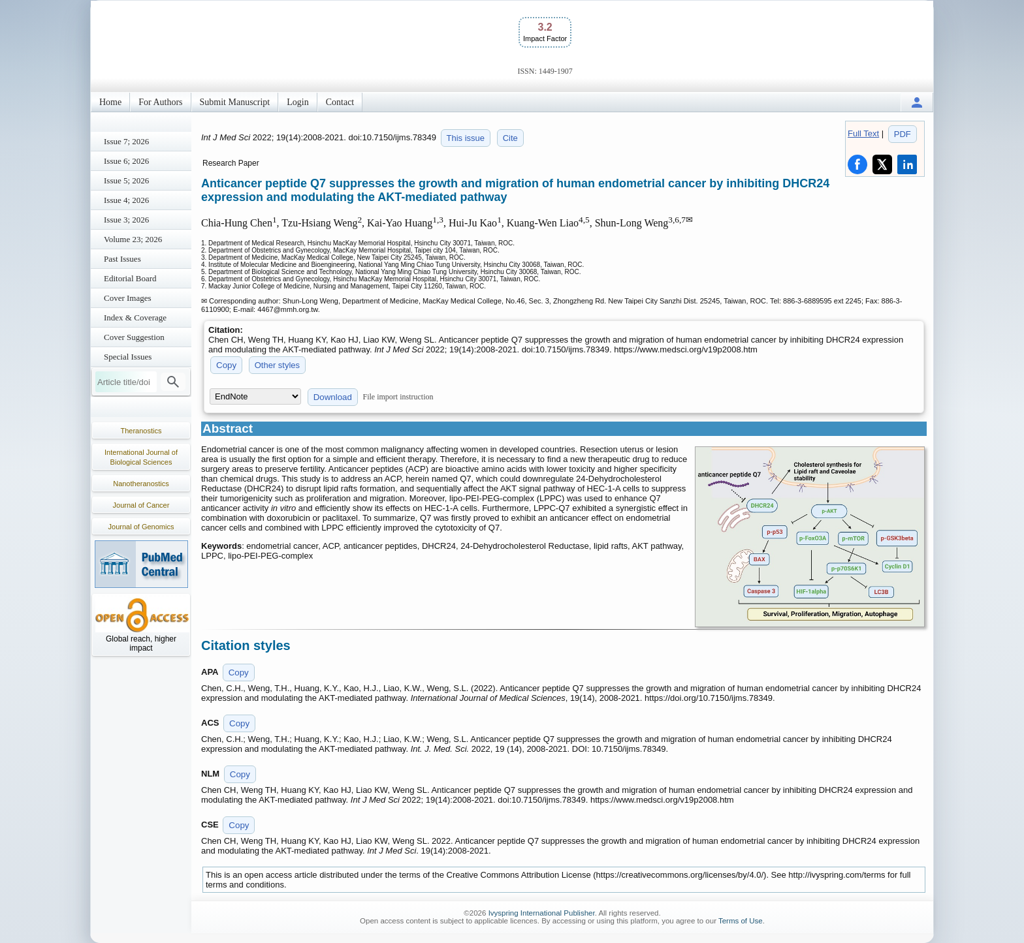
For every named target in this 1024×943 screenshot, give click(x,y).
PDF (902, 134)
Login (297, 102)
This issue (466, 138)
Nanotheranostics (141, 483)
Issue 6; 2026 (126, 161)
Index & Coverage (135, 317)
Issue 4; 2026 (126, 200)
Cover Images (128, 298)
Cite (510, 138)
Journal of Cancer (141, 505)
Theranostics (141, 431)
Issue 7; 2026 (126, 141)
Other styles (277, 365)
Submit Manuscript (235, 102)
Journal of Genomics (141, 527)
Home (110, 102)
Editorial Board (130, 278)
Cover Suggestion (134, 337)
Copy (226, 365)
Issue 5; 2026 (126, 180)
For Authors (160, 102)
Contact (340, 102)
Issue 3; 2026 (126, 219)
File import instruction (398, 396)
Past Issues (122, 259)
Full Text (863, 133)
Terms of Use (740, 921)
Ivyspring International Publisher (541, 913)
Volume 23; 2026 (133, 239)
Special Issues (128, 357)
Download (332, 397)
